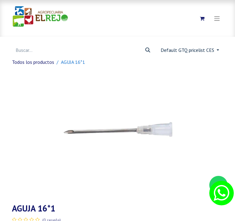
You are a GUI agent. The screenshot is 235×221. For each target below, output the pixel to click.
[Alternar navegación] (217, 18)
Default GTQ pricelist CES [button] (188, 50)
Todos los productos (33, 62)
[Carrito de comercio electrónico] (202, 18)
